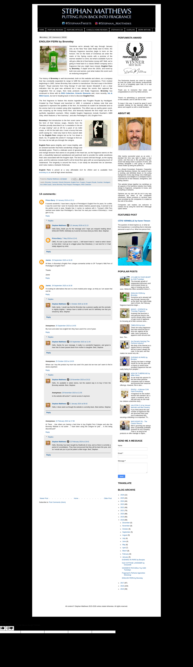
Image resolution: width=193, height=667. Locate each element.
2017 (122, 583)
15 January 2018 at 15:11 (65, 200)
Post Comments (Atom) (57, 502)
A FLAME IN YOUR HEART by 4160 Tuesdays (141, 278)
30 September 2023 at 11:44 (80, 342)
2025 (122, 498)
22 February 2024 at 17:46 (65, 421)
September (126, 532)
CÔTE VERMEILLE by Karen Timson (134, 221)
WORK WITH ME (144, 30)
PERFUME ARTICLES (75, 30)
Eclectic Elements (83, 93)
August (125, 535)
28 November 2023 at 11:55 (72, 393)
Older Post (108, 498)
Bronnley (48, 182)
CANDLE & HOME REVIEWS (96, 30)
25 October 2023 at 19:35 (65, 361)
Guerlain (100, 182)
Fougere (82, 182)
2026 (122, 495)
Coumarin (55, 182)
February (125, 554)
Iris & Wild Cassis (45, 184)
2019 (122, 517)
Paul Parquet (67, 184)
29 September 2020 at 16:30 (62, 286)
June (124, 541)
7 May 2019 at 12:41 (69, 238)
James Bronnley (57, 184)
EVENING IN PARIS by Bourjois (133, 560)
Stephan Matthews (59, 225)
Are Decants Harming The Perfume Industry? (140, 342)
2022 (122, 507)
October (125, 529)
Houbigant (106, 182)
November (126, 526)
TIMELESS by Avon (138, 325)
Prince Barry (50, 200)
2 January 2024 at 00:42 (78, 404)
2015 (122, 589)
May (124, 545)
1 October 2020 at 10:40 (78, 304)
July (124, 538)
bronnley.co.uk (45, 172)
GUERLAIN (131, 30)
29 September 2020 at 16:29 (62, 260)
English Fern (75, 182)
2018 (122, 520)
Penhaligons (76, 184)
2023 (122, 504)
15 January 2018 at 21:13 (79, 225)
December (126, 523)
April (124, 548)
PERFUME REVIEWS (55, 30)
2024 (122, 501)
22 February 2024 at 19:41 (79, 442)
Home (76, 498)
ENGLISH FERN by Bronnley (132, 578)
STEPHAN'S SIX (117, 30)
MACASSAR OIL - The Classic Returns (139, 422)
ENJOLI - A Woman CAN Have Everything (140, 390)
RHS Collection (67, 93)
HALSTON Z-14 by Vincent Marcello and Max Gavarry (140, 406)
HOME (41, 30)
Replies (50, 221)
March (124, 551)
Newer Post (44, 498)
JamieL (48, 260)
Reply (48, 216)
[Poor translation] (9, 628)
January (125, 557)
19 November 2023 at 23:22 (80, 380)
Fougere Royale (91, 182)
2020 (122, 514)
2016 (122, 586)
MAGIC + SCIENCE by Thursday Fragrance (139, 310)
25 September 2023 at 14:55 (66, 326)
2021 (122, 510)
